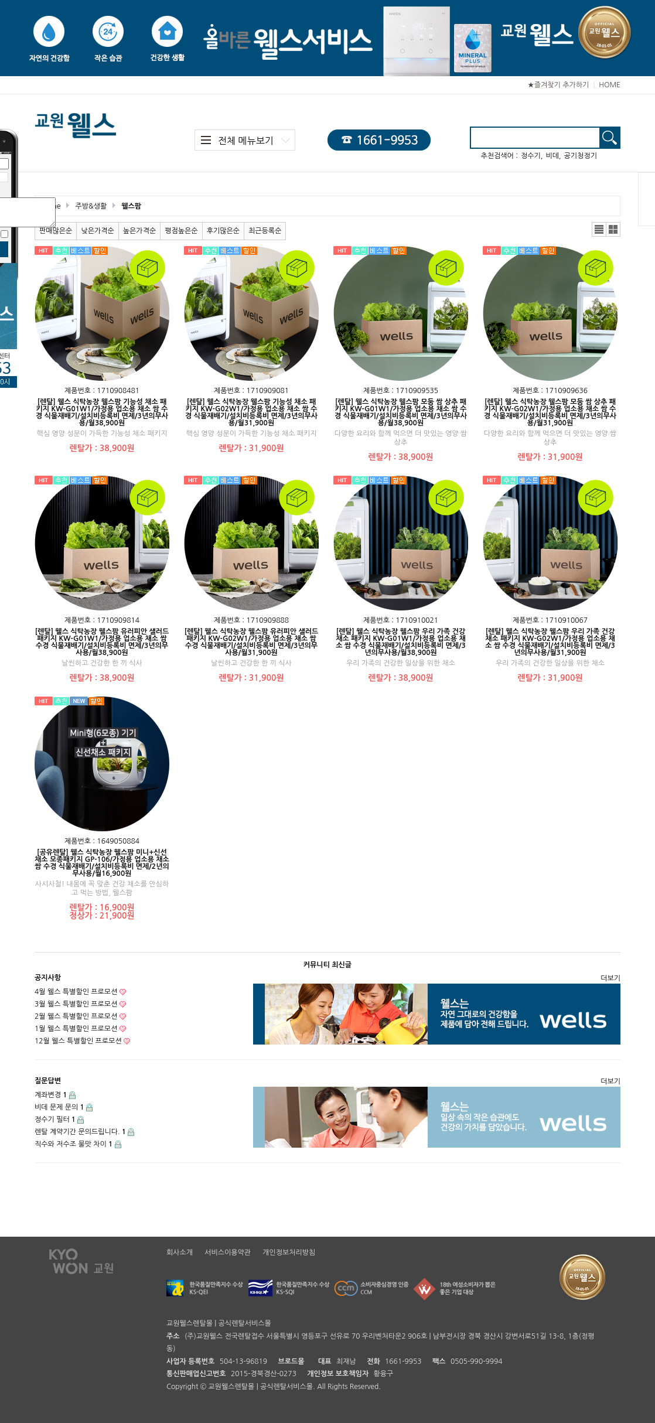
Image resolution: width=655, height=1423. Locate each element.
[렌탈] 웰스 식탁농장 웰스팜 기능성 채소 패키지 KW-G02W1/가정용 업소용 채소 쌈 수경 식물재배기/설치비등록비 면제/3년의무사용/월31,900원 (251, 412)
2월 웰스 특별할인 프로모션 (76, 1016)
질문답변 (48, 1080)
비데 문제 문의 (59, 1107)
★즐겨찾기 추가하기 (558, 84)
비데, (553, 155)
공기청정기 (580, 155)
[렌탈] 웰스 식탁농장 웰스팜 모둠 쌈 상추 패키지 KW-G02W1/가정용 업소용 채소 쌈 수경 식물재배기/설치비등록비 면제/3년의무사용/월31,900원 (550, 412)
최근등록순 (264, 230)
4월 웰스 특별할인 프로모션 (76, 991)
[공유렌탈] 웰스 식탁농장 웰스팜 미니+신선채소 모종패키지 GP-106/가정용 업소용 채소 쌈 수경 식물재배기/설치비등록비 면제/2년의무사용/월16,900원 (102, 863)
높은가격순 (139, 230)
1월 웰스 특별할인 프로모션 (76, 1028)
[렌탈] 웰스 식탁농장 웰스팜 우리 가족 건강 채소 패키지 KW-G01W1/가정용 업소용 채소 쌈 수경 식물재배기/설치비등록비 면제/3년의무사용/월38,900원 (400, 642)
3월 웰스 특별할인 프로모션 (76, 1004)
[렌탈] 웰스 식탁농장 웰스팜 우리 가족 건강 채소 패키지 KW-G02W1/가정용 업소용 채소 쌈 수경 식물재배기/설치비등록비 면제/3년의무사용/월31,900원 (550, 642)
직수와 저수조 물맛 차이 (73, 1144)
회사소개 (179, 1252)
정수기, (532, 155)
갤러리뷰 (613, 229)
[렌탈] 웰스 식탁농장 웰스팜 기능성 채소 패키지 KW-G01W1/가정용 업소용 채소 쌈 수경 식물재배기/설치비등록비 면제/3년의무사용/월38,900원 (102, 412)
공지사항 (48, 977)
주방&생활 (91, 206)
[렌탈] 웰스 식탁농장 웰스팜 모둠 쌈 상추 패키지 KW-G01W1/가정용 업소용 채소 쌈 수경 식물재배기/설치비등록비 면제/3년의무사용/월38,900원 (401, 412)
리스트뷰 (599, 229)
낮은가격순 (97, 230)
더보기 (610, 978)
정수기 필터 (55, 1119)
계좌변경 (51, 1094)
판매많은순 (55, 230)
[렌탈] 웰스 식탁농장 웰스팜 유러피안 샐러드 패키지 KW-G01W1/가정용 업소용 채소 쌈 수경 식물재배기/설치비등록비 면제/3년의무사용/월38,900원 (102, 642)
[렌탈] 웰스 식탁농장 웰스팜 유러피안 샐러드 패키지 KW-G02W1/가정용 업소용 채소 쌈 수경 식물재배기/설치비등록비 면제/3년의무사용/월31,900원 (252, 642)
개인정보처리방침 (288, 1252)
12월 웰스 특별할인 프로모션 (78, 1041)
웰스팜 (131, 206)
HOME (609, 84)
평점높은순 (181, 230)
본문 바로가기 (0, 0)
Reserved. (365, 1386)
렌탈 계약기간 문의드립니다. (80, 1131)
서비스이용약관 (227, 1252)
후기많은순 (223, 230)
